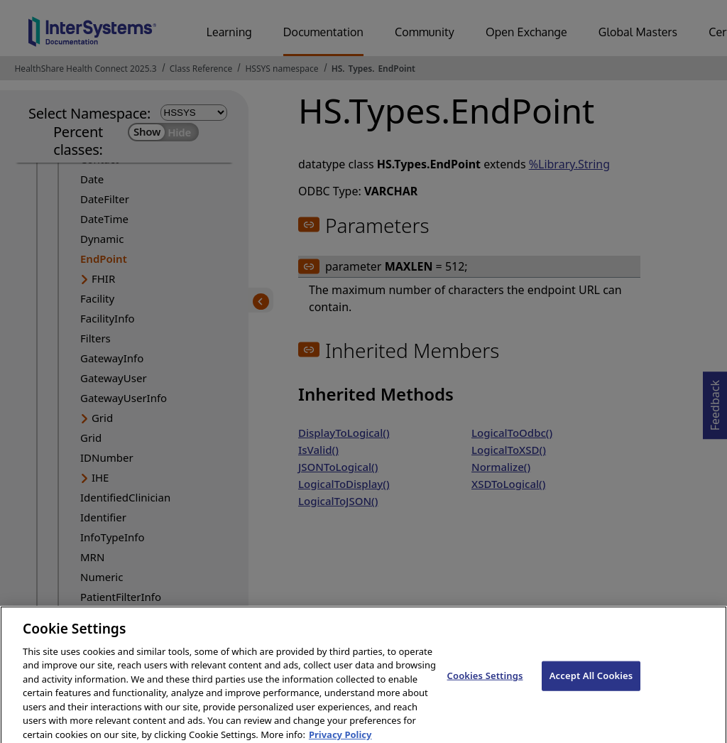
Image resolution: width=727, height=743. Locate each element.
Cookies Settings (485, 682)
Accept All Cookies (591, 682)
